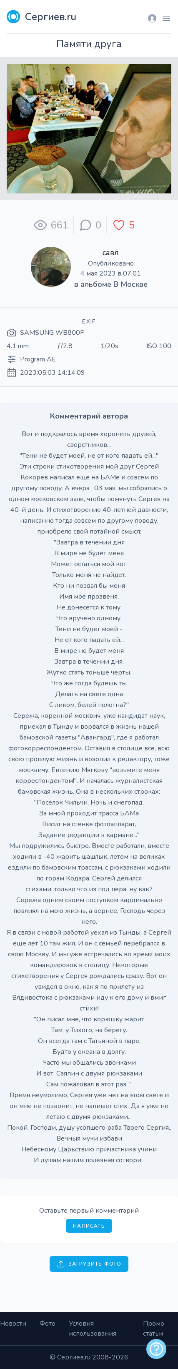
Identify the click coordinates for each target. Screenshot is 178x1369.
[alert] (156, 1349)
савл (111, 253)
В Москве (130, 284)
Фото (47, 1323)
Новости (13, 1323)
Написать (89, 1226)
